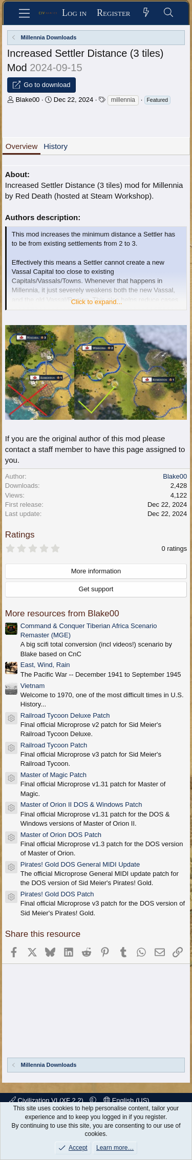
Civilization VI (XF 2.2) (47, 1100)
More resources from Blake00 (62, 613)
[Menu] (24, 13)
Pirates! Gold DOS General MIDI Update (80, 864)
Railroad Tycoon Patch (54, 745)
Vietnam (32, 686)
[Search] (169, 13)
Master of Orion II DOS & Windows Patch (81, 804)
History (56, 146)
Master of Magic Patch (53, 775)
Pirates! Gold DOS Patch (57, 894)
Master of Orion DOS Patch (60, 835)
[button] (93, 1100)
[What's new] (147, 13)
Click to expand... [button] (96, 302)
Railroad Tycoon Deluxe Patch (65, 715)
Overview (22, 146)
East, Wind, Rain (45, 665)
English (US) (126, 1100)
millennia (123, 99)
